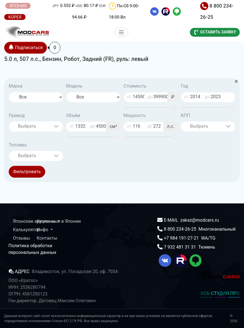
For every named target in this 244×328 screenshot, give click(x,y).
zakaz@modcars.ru (199, 220)
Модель (74, 86)
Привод (17, 115)
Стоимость (135, 86)
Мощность (135, 115)
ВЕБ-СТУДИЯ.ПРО (220, 293)
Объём (73, 115)
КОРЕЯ (14, 17)
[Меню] (121, 32)
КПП (185, 115)
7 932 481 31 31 (180, 247)
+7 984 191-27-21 (182, 238)
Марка (15, 86)
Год (184, 86)
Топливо (18, 145)
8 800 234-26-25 (180, 229)
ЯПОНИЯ (18, 5)
